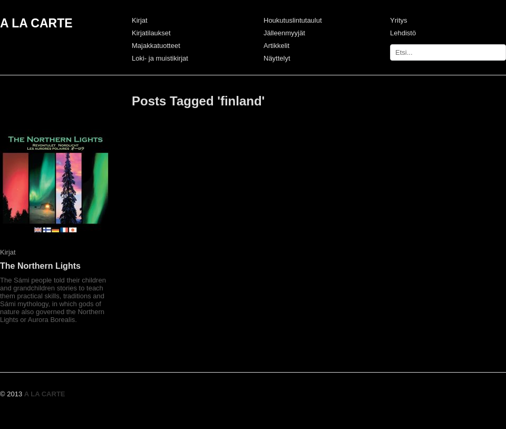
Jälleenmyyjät (284, 33)
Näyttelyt (277, 58)
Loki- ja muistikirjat (160, 58)
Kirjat (140, 20)
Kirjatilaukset (151, 33)
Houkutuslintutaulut (293, 20)
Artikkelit (276, 46)
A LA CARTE (36, 23)
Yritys (398, 20)
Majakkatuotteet (156, 46)
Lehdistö (403, 33)
